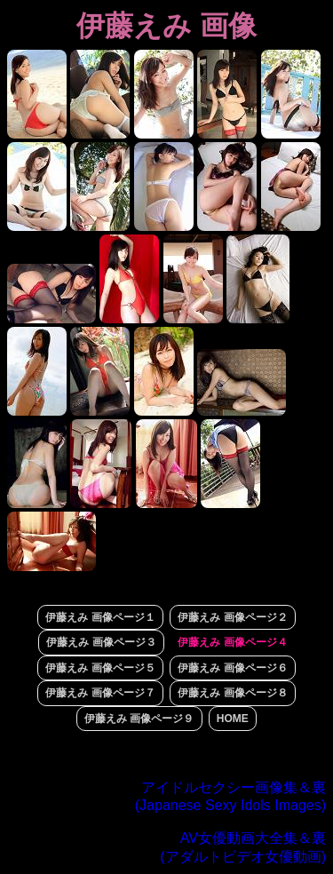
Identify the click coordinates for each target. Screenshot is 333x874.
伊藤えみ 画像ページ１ (100, 617)
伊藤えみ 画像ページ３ (100, 642)
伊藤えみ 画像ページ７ (100, 693)
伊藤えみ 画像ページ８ (232, 693)
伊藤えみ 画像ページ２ (232, 617)
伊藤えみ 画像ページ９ (139, 718)
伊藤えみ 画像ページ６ (232, 668)
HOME (233, 718)
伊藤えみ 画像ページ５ (100, 668)
